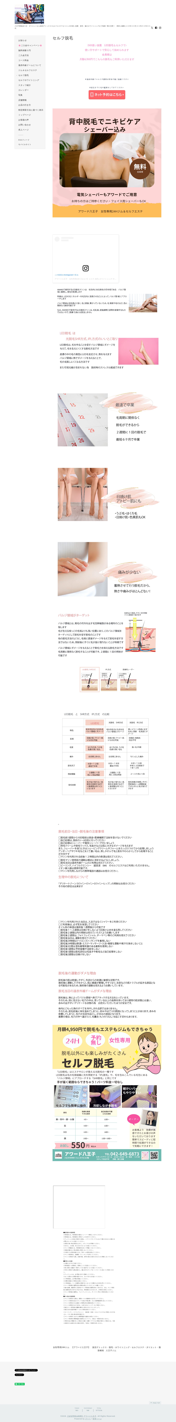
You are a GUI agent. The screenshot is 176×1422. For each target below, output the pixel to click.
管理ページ (97, 1419)
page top (155, 1402)
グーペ (88, 1419)
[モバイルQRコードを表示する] (30, 144)
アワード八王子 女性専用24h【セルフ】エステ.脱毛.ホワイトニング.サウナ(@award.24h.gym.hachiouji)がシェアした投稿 (106, 279)
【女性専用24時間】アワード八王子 (81, 1416)
